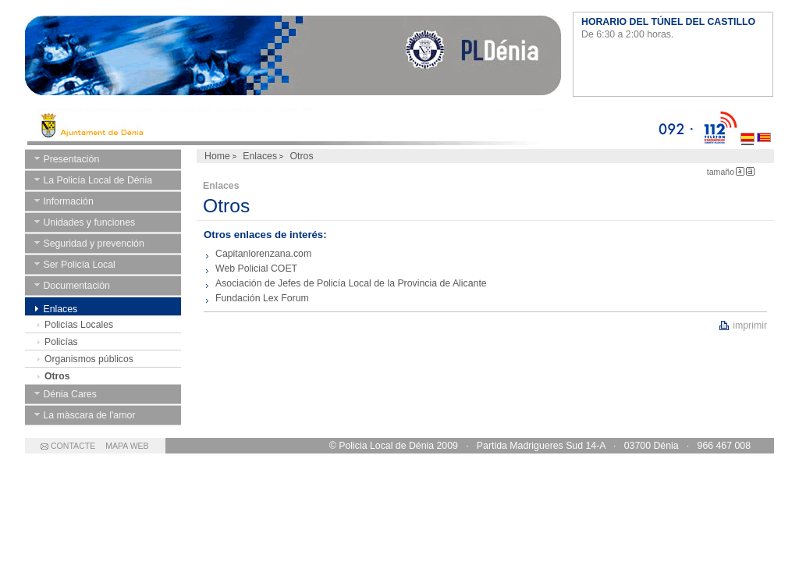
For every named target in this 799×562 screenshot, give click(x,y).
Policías (61, 341)
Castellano (747, 126)
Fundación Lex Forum (262, 298)
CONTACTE (73, 445)
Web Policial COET (256, 268)
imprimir (750, 325)
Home (217, 156)
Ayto (341, 126)
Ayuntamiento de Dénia (293, 58)
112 (716, 126)
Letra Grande (750, 171)
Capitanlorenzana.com (263, 253)
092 (675, 126)
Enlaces (260, 156)
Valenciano (764, 126)
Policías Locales (78, 324)
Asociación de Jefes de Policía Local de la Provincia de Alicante (351, 283)
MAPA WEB (126, 445)
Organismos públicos (88, 359)
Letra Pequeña (740, 171)
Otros (57, 376)
